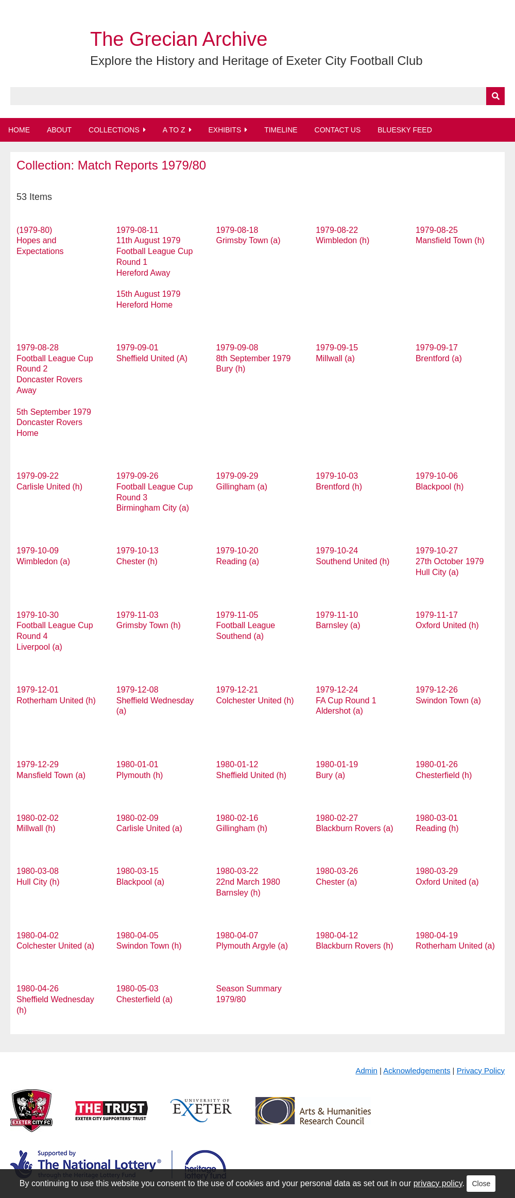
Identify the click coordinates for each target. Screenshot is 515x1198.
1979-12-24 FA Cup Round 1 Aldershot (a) (346, 700)
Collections (114, 130)
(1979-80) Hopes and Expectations (40, 241)
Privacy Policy (481, 1070)
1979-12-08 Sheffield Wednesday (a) (155, 700)
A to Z (174, 130)
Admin (366, 1070)
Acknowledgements (416, 1070)
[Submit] (495, 96)
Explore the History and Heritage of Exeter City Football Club (256, 61)
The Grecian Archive (178, 39)
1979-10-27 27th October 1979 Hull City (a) (450, 561)
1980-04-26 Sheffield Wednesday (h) (55, 999)
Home (19, 130)
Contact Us (338, 130)
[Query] (257, 96)
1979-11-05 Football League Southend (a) (245, 626)
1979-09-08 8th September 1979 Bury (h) (253, 358)
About (59, 130)
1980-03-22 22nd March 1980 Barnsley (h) (248, 882)
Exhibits (224, 130)
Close (481, 1183)
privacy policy (438, 1183)
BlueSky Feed (404, 130)
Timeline (281, 130)
